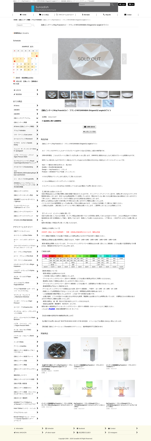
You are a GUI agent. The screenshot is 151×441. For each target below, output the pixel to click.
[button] (54, 58)
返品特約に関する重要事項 (51, 121)
